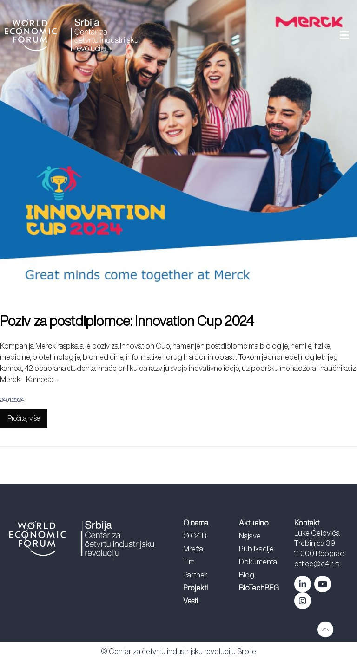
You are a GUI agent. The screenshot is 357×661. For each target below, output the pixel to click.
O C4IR (194, 535)
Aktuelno (254, 522)
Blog (246, 574)
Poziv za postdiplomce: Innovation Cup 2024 (130, 321)
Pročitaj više (23, 418)
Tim (189, 561)
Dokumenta (258, 561)
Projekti (195, 587)
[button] (249, 35)
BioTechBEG (259, 587)
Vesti (190, 600)
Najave (250, 535)
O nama (195, 522)
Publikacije (256, 548)
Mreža (193, 548)
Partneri (196, 574)
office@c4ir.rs (316, 563)
